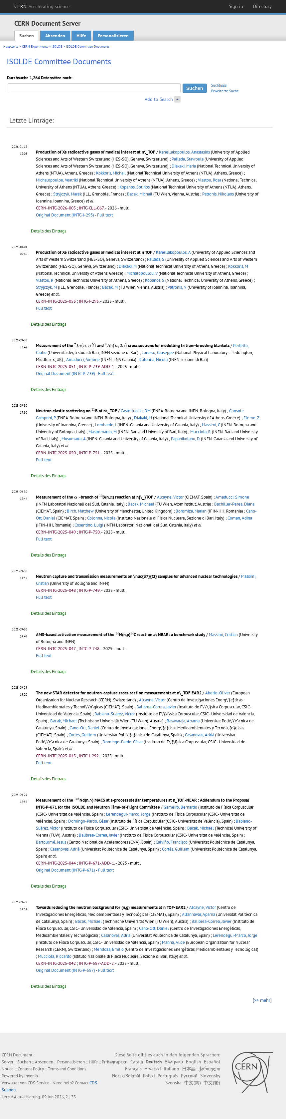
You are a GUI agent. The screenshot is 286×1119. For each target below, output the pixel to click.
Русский (189, 1076)
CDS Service (39, 1083)
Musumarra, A (73, 439)
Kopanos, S (154, 280)
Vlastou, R (45, 280)
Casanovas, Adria (115, 935)
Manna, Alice (173, 942)
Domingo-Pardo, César (122, 742)
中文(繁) (212, 1083)
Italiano (171, 1069)
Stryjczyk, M (46, 287)
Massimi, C (211, 425)
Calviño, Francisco (172, 842)
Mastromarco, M (102, 432)
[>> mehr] (262, 1000)
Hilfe (81, 36)
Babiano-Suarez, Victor (114, 714)
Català (136, 1062)
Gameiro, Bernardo (180, 807)
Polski (149, 1076)
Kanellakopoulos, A (173, 252)
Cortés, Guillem (176, 849)
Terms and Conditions (67, 1069)
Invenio (31, 1076)
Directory (262, 6)
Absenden (55, 36)
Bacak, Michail (139, 194)
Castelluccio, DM (136, 411)
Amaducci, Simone (83, 359)
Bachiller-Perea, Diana (234, 504)
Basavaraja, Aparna (183, 721)
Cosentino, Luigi (88, 525)
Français (133, 1069)
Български (117, 1062)
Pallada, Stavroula (188, 159)
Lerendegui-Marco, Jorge (128, 814)
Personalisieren (113, 36)
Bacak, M (110, 287)
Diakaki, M (128, 266)
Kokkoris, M (238, 266)
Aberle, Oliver (217, 693)
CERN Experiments (35, 46)
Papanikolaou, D (185, 439)
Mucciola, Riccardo (55, 956)
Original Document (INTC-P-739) (65, 373)
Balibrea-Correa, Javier (156, 707)
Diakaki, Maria (184, 166)
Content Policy (31, 1069)
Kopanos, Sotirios (134, 187)
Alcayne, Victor (170, 497)
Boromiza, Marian (191, 511)
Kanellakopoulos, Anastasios (184, 152)
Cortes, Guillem (82, 735)
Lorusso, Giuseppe (158, 352)
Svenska (173, 1083)
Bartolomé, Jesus (51, 842)
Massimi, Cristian (223, 634)
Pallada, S (155, 259)
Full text (105, 215)
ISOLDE (57, 46)
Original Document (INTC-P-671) (65, 870)
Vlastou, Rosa (209, 180)
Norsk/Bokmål (126, 1076)
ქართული (209, 1069)
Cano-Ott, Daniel (84, 728)
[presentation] (85, 345)
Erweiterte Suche (225, 91)
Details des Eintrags (48, 231)
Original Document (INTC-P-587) (65, 970)
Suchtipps (219, 85)
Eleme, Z (251, 418)
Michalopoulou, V (142, 273)
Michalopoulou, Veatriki (57, 180)
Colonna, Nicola (153, 359)
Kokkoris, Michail (111, 173)
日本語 (189, 1069)
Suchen (26, 36)
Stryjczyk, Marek (67, 194)
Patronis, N (177, 287)
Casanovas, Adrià (199, 735)
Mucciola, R (200, 432)
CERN (42, 6)
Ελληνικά (174, 1062)
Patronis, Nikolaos (218, 194)
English (193, 1062)
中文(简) (192, 1083)
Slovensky (210, 1076)
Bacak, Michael (141, 504)
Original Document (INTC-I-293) (65, 215)
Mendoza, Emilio (109, 949)
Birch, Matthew (80, 511)
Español (212, 1062)
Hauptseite (10, 46)
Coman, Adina (239, 518)
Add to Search (159, 99)
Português (168, 1076)
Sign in (236, 6)
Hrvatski (152, 1069)
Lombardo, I (105, 425)
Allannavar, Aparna (198, 914)
